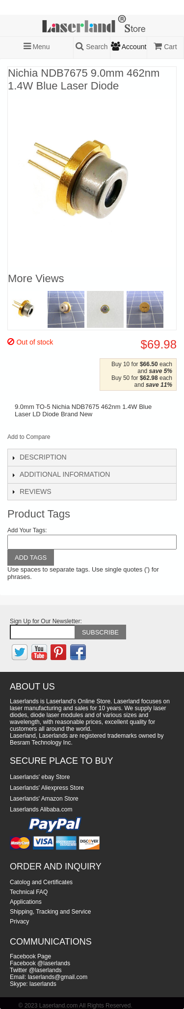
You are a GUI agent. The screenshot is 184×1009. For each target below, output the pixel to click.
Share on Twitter (90, 438)
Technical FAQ (29, 892)
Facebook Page (30, 956)
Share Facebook (70, 438)
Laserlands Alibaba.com (41, 809)
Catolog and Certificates (41, 882)
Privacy (19, 921)
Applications (26, 901)
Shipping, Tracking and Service (50, 911)
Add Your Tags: (27, 530)
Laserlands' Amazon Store (44, 798)
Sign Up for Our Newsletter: (46, 621)
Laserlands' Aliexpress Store (47, 787)
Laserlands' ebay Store (40, 777)
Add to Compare (28, 436)
